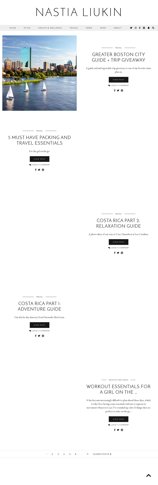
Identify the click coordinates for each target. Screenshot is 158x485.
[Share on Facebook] (114, 90)
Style (27, 28)
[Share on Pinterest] (122, 90)
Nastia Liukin (79, 13)
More (89, 28)
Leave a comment (118, 85)
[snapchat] (149, 28)
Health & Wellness (50, 28)
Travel (74, 28)
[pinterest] (144, 28)
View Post (118, 80)
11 (87, 454)
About (118, 28)
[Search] (153, 28)
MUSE (13, 28)
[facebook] (140, 28)
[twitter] (131, 28)
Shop (103, 28)
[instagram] (136, 28)
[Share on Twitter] (118, 90)
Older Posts (102, 454)
